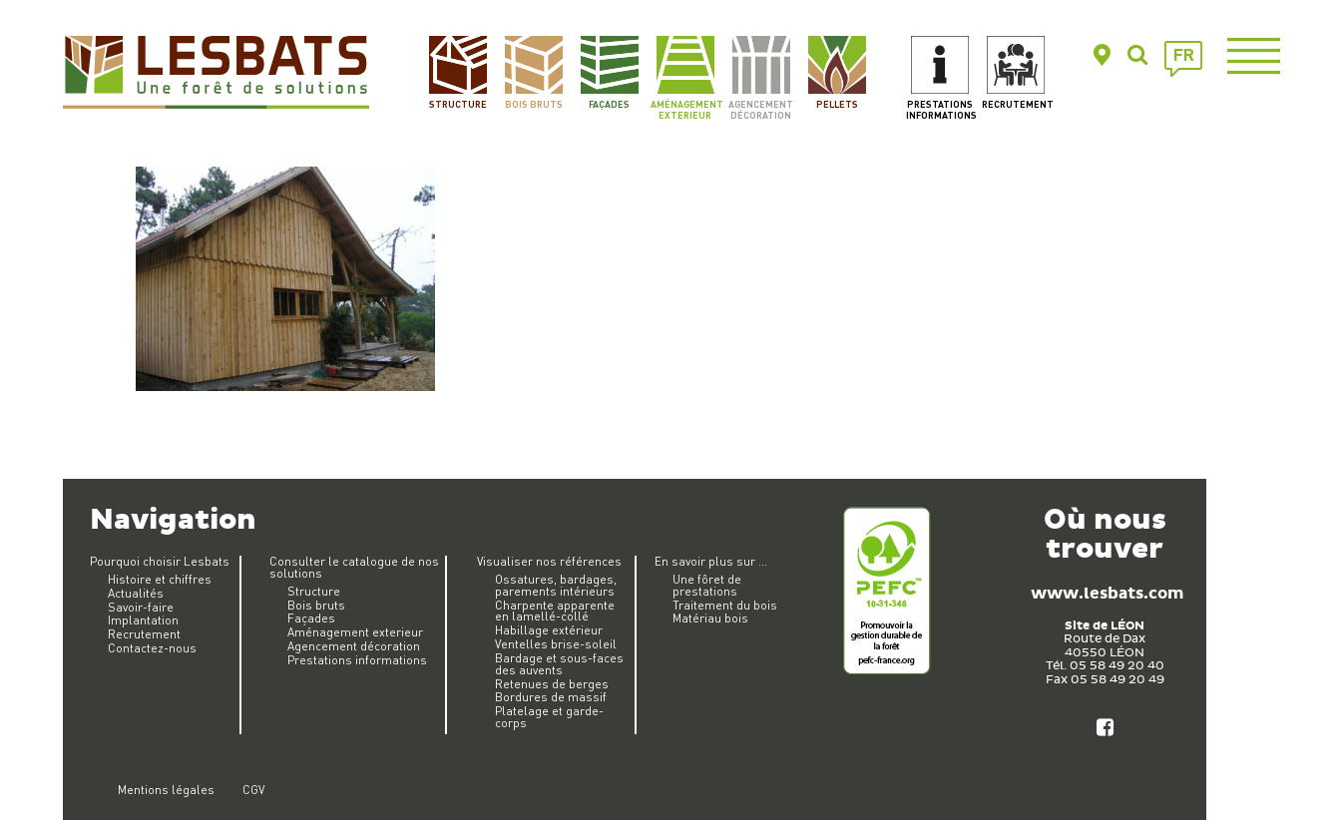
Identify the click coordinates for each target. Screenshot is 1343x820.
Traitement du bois (724, 605)
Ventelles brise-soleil (556, 643)
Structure (458, 104)
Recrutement (1016, 104)
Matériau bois (710, 618)
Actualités (136, 593)
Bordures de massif (551, 696)
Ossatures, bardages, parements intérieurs (556, 585)
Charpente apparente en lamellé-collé (555, 611)
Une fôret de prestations (706, 585)
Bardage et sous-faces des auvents (559, 663)
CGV (253, 789)
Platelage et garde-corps (549, 716)
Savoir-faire (141, 607)
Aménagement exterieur (685, 109)
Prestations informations (940, 109)
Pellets (837, 104)
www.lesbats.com (1107, 594)
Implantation (143, 620)
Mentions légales (166, 789)
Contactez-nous (152, 647)
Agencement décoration (760, 109)
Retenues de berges (552, 683)
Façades (609, 104)
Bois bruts (534, 104)
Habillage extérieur (549, 629)
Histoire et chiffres (160, 579)
